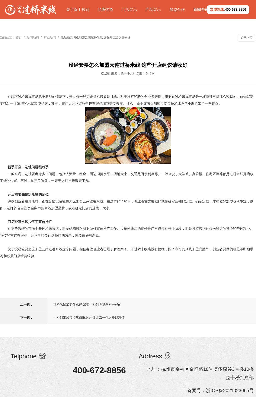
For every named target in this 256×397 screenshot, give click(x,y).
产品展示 (153, 9)
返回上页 (247, 38)
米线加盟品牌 (37, 103)
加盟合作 (177, 9)
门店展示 (129, 9)
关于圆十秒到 (77, 9)
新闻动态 (33, 37)
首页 (19, 37)
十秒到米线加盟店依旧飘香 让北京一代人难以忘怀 (89, 317)
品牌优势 (105, 9)
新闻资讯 (201, 9)
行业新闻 (50, 37)
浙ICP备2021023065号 (230, 390)
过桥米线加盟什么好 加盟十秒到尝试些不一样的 (87, 304)
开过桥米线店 (48, 228)
